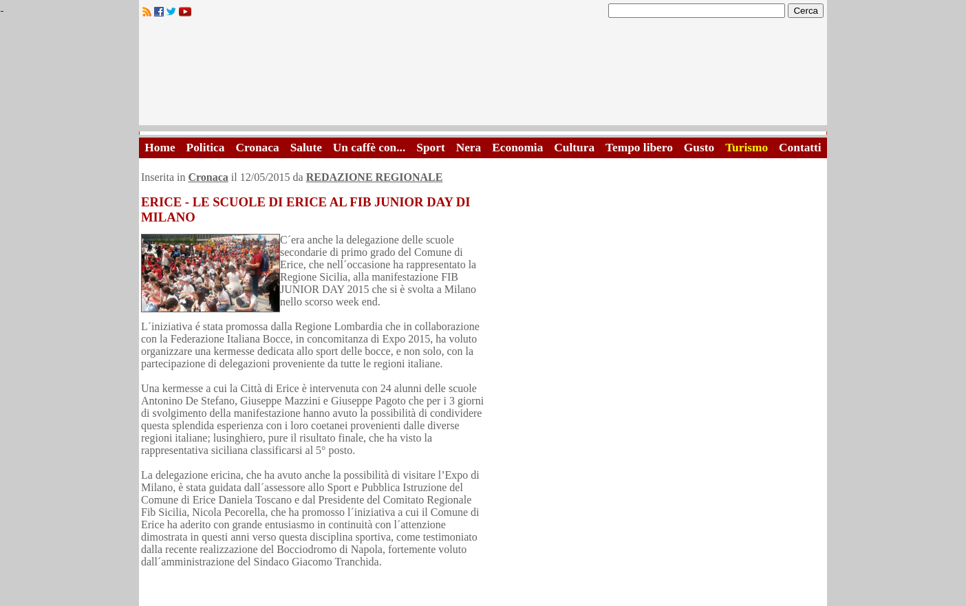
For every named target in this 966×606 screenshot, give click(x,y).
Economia (517, 147)
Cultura (574, 147)
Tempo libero (639, 147)
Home (159, 147)
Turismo (746, 147)
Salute (306, 147)
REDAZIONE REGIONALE (374, 177)
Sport (430, 147)
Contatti (800, 147)
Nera (469, 147)
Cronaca (257, 147)
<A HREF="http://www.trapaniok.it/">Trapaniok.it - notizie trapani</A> (483, 75)
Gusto (699, 147)
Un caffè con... (369, 147)
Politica (205, 147)
